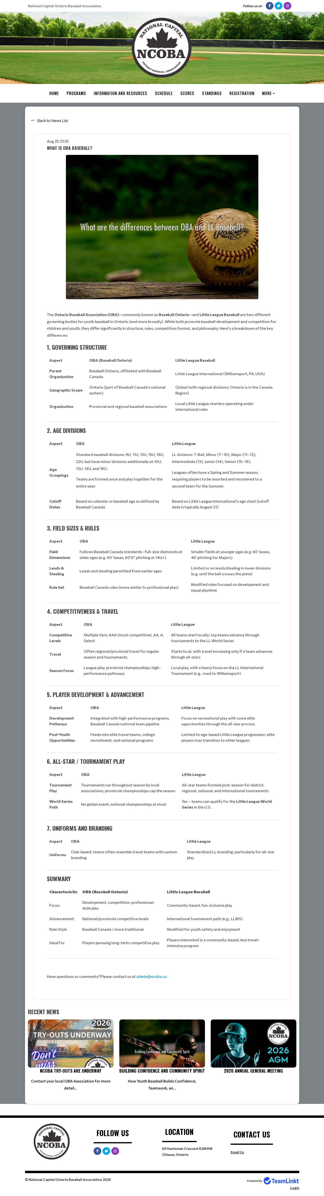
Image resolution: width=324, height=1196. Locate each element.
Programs (76, 93)
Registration (241, 93)
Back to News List (52, 120)
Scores (187, 93)
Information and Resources (120, 93)
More (267, 93)
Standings (212, 93)
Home (54, 93)
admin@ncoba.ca (151, 976)
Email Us (237, 1152)
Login (294, 1187)
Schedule (164, 93)
